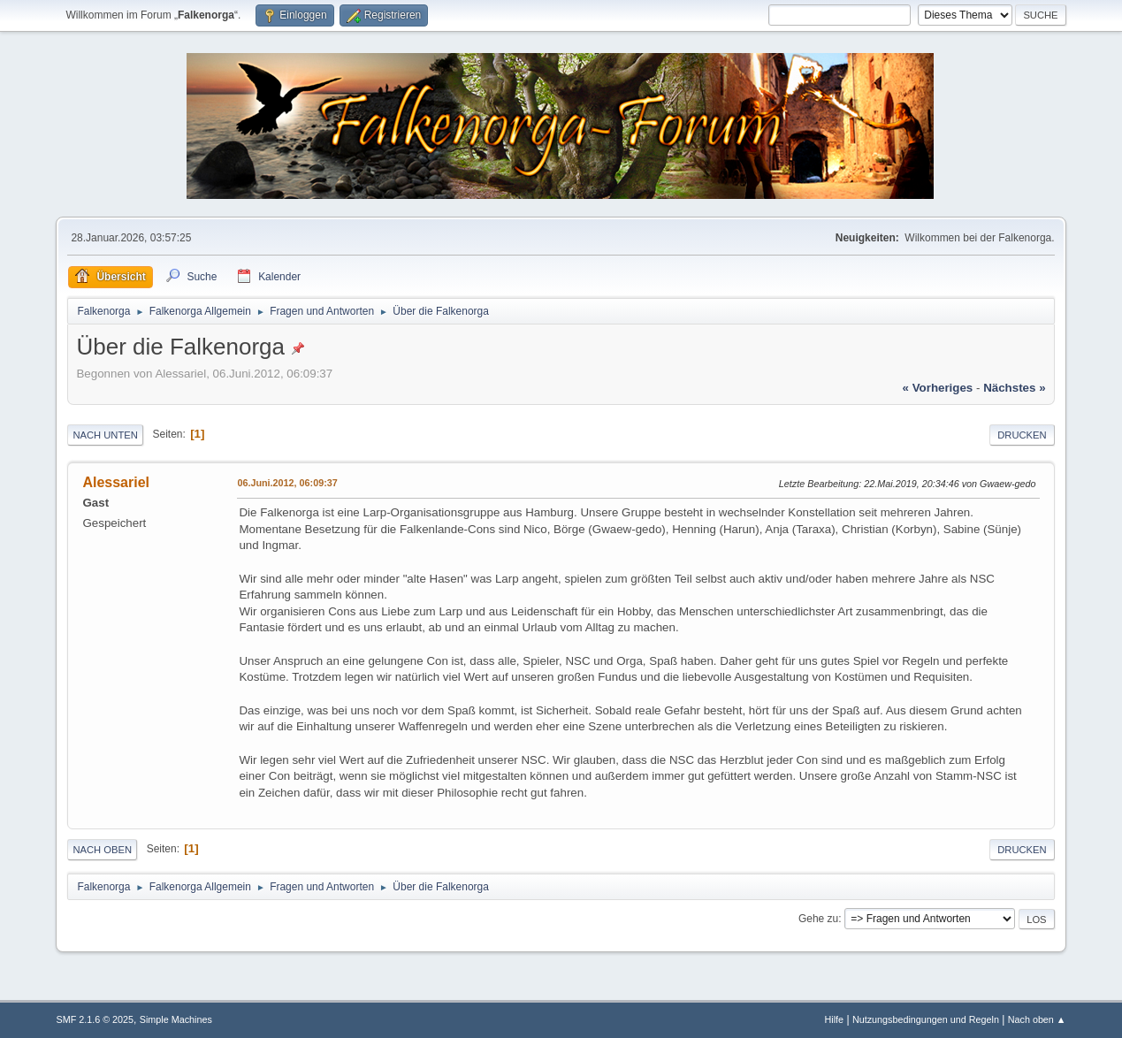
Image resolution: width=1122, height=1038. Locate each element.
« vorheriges (938, 387)
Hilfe (834, 1019)
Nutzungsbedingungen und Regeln (925, 1019)
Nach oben (102, 849)
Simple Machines (176, 1019)
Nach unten (105, 435)
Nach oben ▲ (1037, 1019)
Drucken (1021, 435)
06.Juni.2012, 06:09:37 (287, 482)
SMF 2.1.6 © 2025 (95, 1019)
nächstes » (1014, 387)
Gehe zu (818, 918)
